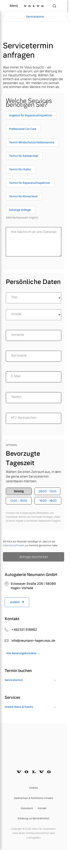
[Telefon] (33, 397)
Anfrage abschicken (33, 557)
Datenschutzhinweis (13, 545)
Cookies (33, 787)
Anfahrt (15, 602)
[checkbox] (31, 116)
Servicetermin (35, 16)
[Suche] (54, 6)
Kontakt (42, 808)
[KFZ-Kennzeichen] (33, 418)
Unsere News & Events (19, 707)
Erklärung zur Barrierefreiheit (33, 818)
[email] (33, 376)
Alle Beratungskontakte (21, 653)
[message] (33, 241)
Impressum (27, 808)
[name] (33, 335)
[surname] (33, 356)
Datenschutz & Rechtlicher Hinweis (33, 798)
